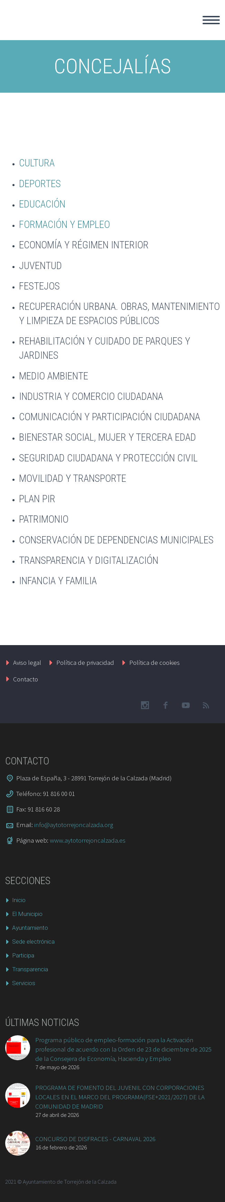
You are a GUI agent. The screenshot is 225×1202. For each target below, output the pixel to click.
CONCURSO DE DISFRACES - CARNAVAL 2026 (95, 1139)
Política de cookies (154, 662)
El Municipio (27, 913)
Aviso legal (27, 662)
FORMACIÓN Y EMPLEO (64, 224)
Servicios (23, 983)
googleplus (185, 705)
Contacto (25, 679)
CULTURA (37, 163)
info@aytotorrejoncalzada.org (73, 824)
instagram (145, 705)
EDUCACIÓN (42, 204)
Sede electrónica (33, 941)
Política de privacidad (85, 662)
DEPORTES (40, 184)
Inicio (19, 900)
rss (206, 705)
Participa (23, 955)
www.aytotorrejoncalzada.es (87, 840)
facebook (165, 705)
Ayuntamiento (30, 927)
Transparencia (30, 969)
